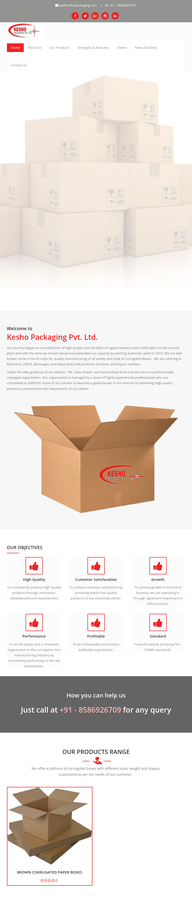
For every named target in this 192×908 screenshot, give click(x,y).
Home (15, 47)
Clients (122, 47)
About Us (35, 47)
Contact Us (19, 65)
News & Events (146, 47)
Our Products (60, 47)
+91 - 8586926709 (121, 5)
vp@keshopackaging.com (76, 5)
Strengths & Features (93, 47)
